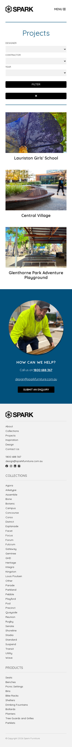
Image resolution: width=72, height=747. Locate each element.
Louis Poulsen (13, 576)
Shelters (10, 700)
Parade (9, 585)
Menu (60, 9)
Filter (36, 84)
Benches (10, 682)
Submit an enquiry (36, 389)
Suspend (10, 644)
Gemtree (10, 553)
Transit (9, 648)
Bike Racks (12, 695)
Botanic (10, 503)
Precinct (10, 607)
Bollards (10, 709)
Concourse (12, 512)
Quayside (11, 612)
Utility (8, 653)
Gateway (10, 549)
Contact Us (12, 449)
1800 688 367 (13, 456)
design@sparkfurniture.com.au (36, 379)
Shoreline (10, 630)
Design (9, 444)
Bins (7, 691)
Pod (7, 603)
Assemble (11, 494)
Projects (10, 435)
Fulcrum (10, 544)
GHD (8, 558)
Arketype (10, 490)
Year (8, 66)
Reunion (10, 617)
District (9, 521)
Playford (10, 598)
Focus (9, 535)
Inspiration (11, 440)
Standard (11, 639)
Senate (9, 626)
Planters (10, 713)
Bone (8, 499)
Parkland (10, 589)
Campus (10, 508)
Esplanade (11, 526)
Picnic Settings (14, 686)
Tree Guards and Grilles (19, 718)
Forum (9, 540)
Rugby (9, 621)
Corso (9, 517)
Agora (9, 485)
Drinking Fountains (16, 704)
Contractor (13, 55)
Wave (8, 657)
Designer (10, 43)
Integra (9, 567)
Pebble (9, 594)
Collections (12, 431)
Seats (8, 677)
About (9, 426)
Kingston (10, 571)
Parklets (10, 723)
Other (8, 580)
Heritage (10, 562)
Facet (8, 530)
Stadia (9, 635)
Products (14, 667)
